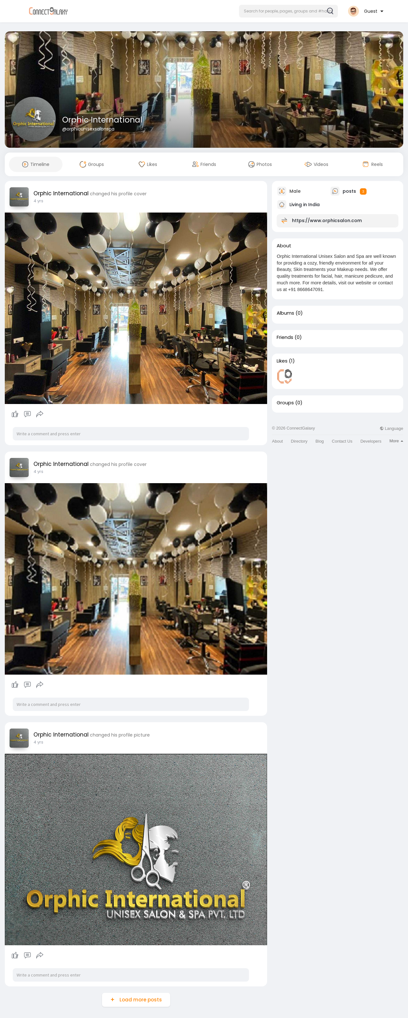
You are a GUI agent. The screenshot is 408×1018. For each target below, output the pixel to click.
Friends (285, 337)
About (277, 441)
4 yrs (38, 201)
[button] (288, 11)
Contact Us (342, 441)
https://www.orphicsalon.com (327, 220)
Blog (320, 441)
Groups (285, 402)
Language (391, 428)
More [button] (396, 440)
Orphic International (102, 119)
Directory (299, 441)
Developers (371, 441)
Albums (285, 313)
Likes (282, 360)
